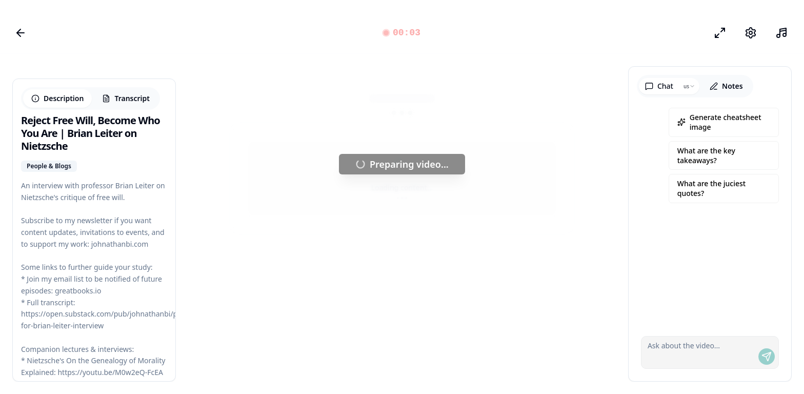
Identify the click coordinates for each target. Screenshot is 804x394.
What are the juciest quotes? (711, 188)
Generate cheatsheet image (719, 122)
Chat (659, 86)
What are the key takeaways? (706, 155)
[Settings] (750, 33)
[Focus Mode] (720, 33)
